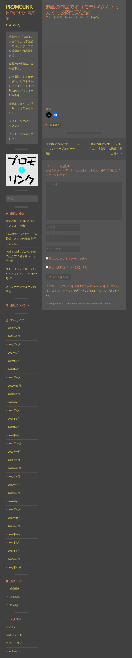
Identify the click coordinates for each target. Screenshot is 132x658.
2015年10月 (14, 567)
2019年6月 (14, 476)
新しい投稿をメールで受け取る (68, 267)
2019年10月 (14, 468)
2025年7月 (14, 352)
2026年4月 (14, 328)
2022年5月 (14, 402)
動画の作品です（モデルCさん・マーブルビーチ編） (62, 149)
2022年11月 (14, 377)
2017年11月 (14, 534)
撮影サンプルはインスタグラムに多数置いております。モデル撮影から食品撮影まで (21, 46)
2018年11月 (14, 517)
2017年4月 (14, 550)
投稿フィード (14, 635)
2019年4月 (14, 493)
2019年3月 (14, 501)
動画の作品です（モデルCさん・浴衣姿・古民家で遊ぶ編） (105, 149)
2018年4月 (14, 526)
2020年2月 (14, 460)
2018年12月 (14, 509)
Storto (75, 304)
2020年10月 (15, 443)
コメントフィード (17, 643)
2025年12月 (14, 344)
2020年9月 (14, 451)
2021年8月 (14, 418)
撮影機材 (15, 588)
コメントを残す (91, 17)
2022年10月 (14, 385)
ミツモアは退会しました (21, 136)
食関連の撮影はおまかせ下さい (21, 66)
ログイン (11, 626)
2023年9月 (14, 361)
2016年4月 (14, 559)
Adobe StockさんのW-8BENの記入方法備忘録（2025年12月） (21, 256)
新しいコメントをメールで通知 (68, 258)
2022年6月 (14, 394)
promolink (19, 7)
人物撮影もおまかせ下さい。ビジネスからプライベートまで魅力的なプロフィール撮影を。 (21, 86)
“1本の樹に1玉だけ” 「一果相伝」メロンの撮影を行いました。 (21, 239)
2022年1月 (14, 410)
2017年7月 (14, 542)
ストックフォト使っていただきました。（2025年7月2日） (21, 274)
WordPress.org (13, 651)
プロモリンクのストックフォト (21, 123)
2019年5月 (14, 484)
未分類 (14, 605)
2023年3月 (14, 369)
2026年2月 (14, 336)
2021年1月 (14, 435)
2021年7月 (14, 427)
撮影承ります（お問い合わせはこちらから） (21, 108)
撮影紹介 (15, 597)
